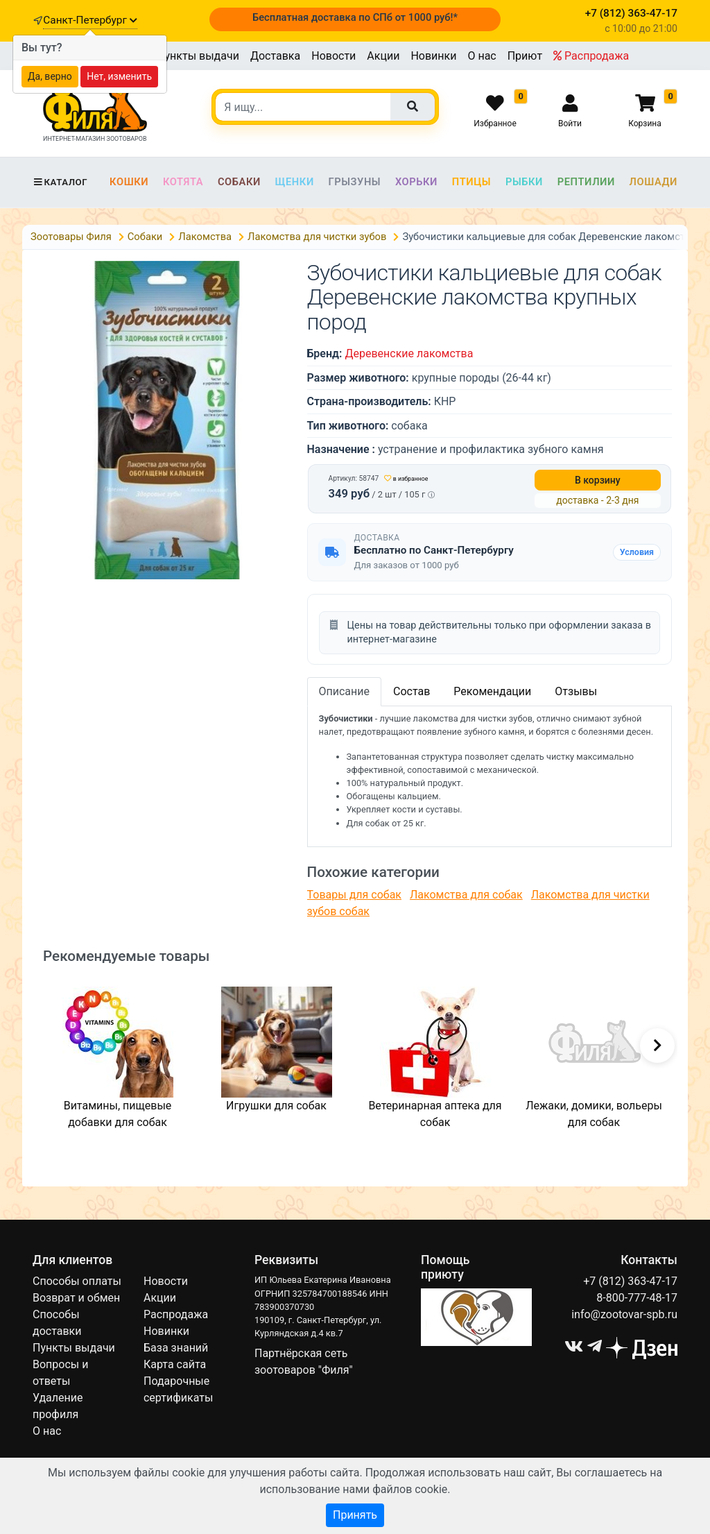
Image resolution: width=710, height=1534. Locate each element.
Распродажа (591, 55)
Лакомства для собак (466, 894)
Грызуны (354, 182)
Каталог (60, 182)
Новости (333, 55)
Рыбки (524, 182)
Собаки (239, 182)
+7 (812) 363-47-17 (630, 1281)
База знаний (176, 1347)
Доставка (275, 55)
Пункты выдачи (198, 55)
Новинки (433, 55)
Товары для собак (354, 894)
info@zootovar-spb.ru (624, 1314)
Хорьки (416, 182)
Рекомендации (492, 691)
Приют (525, 55)
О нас (481, 55)
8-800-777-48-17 (636, 1297)
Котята (183, 182)
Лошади (653, 182)
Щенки (294, 182)
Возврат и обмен (76, 1297)
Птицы (471, 182)
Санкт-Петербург (90, 20)
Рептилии (586, 182)
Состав (411, 691)
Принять (355, 1515)
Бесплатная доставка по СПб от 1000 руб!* (355, 17)
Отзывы (576, 691)
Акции (383, 55)
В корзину (598, 480)
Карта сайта (175, 1364)
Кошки (129, 182)
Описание (344, 691)
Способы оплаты (77, 1281)
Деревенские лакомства (409, 353)
